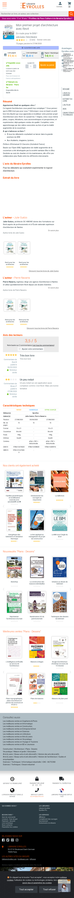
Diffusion (33, 859)
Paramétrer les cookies (10, 827)
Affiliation (42, 817)
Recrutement (43, 821)
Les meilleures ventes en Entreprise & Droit (19, 729)
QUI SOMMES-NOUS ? (9, 806)
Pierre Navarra (31, 37)
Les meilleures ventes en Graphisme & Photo (20, 721)
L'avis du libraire (66, 94)
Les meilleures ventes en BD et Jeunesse (18, 744)
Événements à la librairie (47, 823)
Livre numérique (7, 823)
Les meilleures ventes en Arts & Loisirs (17, 737)
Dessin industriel (28, 765)
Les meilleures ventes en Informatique (18, 724)
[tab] (12, 55)
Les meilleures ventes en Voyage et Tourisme (20, 742)
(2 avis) (32, 40)
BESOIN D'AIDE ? (7, 815)
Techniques (15, 762)
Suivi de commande (8, 817)
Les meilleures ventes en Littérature (17, 734)
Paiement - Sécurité (8, 821)
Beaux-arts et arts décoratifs (26, 754)
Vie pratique (7, 752)
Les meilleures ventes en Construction (17, 726)
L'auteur (66, 105)
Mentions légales (7, 865)
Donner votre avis (44, 40)
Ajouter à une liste (31, 48)
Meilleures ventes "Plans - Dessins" (22, 631)
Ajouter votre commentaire (31, 349)
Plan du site (37, 865)
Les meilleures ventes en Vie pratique (17, 739)
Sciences (6, 762)
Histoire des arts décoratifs (48, 754)
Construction (8, 749)
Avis (64, 109)
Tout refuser (49, 889)
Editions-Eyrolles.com (9, 859)
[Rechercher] (34, 14)
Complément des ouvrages (48, 819)
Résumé (66, 89)
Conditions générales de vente (23, 865)
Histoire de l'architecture (47, 757)
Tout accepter (26, 889)
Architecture (19, 749)
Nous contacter (7, 825)
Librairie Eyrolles (44, 808)
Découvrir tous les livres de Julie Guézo (44, 271)
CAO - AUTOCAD (49, 762)
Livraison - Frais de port (9, 819)
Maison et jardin (20, 752)
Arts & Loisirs (8, 754)
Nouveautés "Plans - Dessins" (19, 551)
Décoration (32, 752)
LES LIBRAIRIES (44, 806)
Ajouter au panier (47, 65)
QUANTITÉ (30, 63)
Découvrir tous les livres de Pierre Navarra (43, 328)
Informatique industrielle (31, 762)
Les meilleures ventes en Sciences (16, 731)
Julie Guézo (20, 37)
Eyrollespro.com (23, 859)
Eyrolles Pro (43, 810)
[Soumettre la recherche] (71, 14)
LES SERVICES (44, 815)
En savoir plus (53, 230)
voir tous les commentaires (43, 345)
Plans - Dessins (31, 749)
